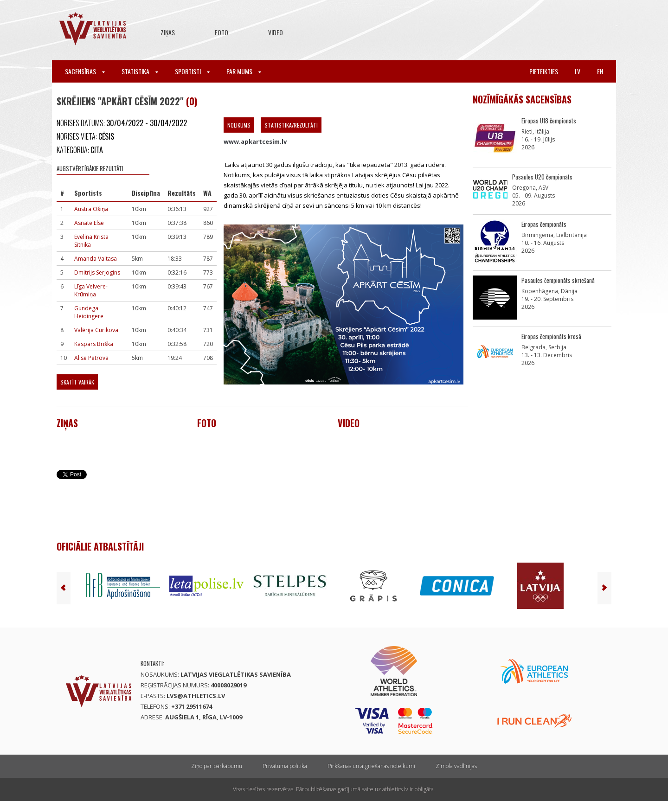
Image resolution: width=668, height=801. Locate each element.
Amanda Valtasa (95, 259)
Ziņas (168, 32)
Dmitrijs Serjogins (97, 272)
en (600, 71)
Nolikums (238, 125)
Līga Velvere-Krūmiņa (91, 290)
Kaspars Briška (93, 344)
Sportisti (192, 71)
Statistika (140, 71)
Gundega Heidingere (88, 312)
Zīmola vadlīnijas (456, 766)
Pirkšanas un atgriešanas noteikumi (371, 766)
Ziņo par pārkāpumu (216, 766)
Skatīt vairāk (77, 382)
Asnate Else (89, 223)
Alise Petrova (91, 358)
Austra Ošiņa (91, 209)
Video (275, 32)
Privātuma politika (285, 766)
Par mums (243, 71)
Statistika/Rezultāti (291, 125)
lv (577, 71)
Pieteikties (543, 71)
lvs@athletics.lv (196, 696)
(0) (191, 101)
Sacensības (85, 71)
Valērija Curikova (96, 330)
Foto (221, 32)
